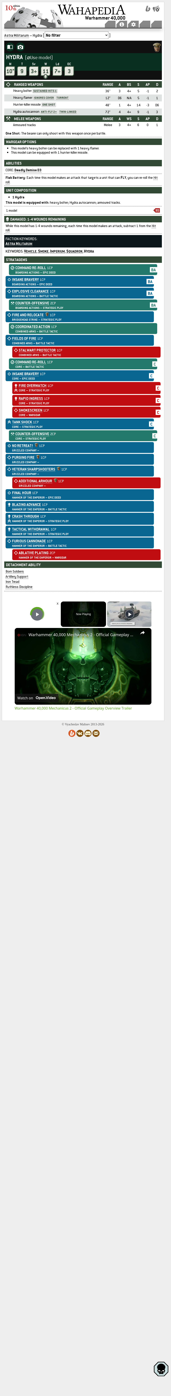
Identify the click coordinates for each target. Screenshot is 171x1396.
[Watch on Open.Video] (36, 698)
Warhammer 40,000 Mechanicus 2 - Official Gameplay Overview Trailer (82, 634)
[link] (21, 635)
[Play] (129, 614)
